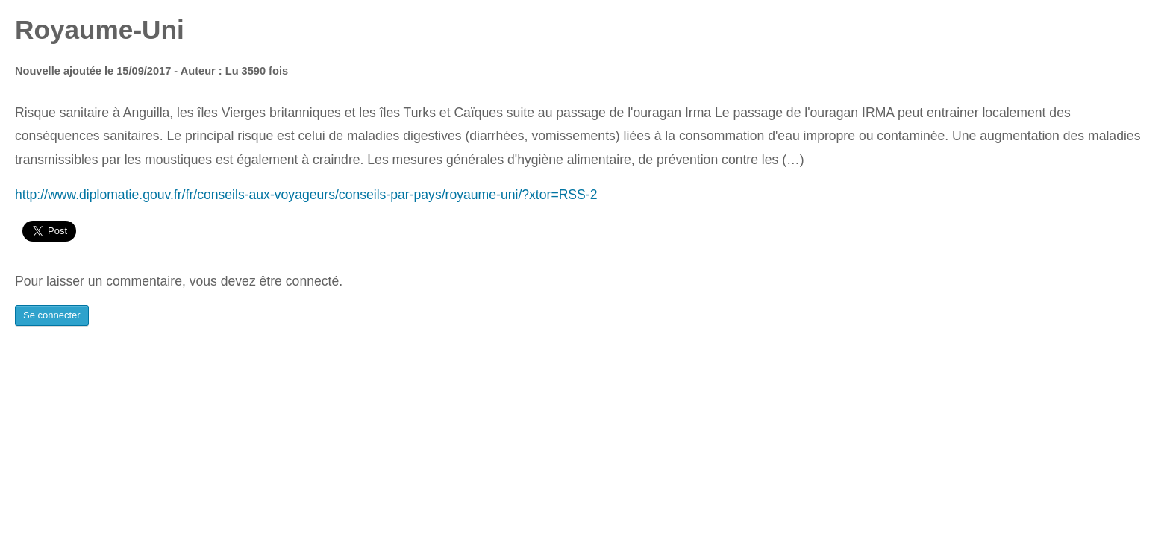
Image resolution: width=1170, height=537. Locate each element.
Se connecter (52, 315)
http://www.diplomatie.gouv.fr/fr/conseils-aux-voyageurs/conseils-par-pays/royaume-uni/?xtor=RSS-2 (306, 194)
